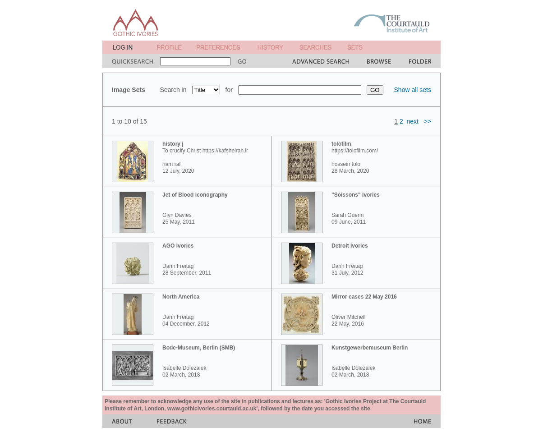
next (413, 121)
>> (427, 121)
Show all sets (412, 89)
